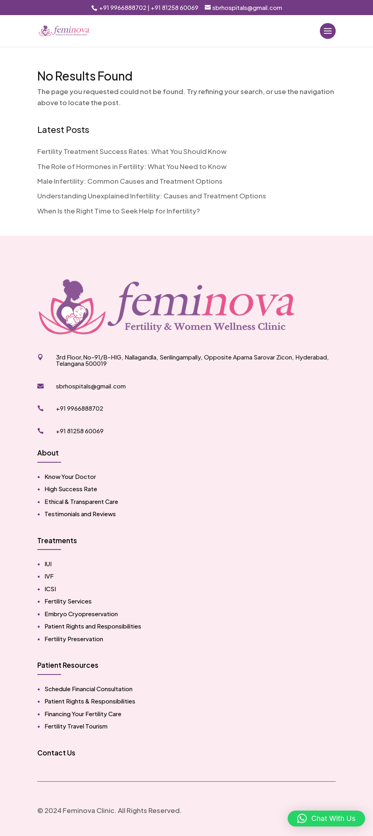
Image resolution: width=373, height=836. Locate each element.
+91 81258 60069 (174, 7)
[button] (326, 818)
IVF (49, 576)
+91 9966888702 (122, 7)
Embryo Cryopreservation (81, 613)
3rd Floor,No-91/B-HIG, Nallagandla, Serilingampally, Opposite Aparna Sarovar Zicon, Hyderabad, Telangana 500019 (192, 360)
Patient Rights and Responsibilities (92, 626)
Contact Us (56, 752)
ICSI (50, 588)
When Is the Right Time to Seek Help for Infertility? (118, 210)
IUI (48, 563)
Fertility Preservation (73, 638)
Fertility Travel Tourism (76, 726)
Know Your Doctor (70, 476)
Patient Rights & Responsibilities (89, 701)
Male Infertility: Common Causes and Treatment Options (130, 181)
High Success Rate (70, 488)
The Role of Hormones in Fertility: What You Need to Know (132, 166)
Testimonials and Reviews (80, 513)
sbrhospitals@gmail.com (91, 386)
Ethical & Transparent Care (81, 501)
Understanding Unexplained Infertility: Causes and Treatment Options (151, 195)
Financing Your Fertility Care (82, 713)
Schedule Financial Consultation (88, 688)
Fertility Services (68, 601)
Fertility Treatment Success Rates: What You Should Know (132, 151)
